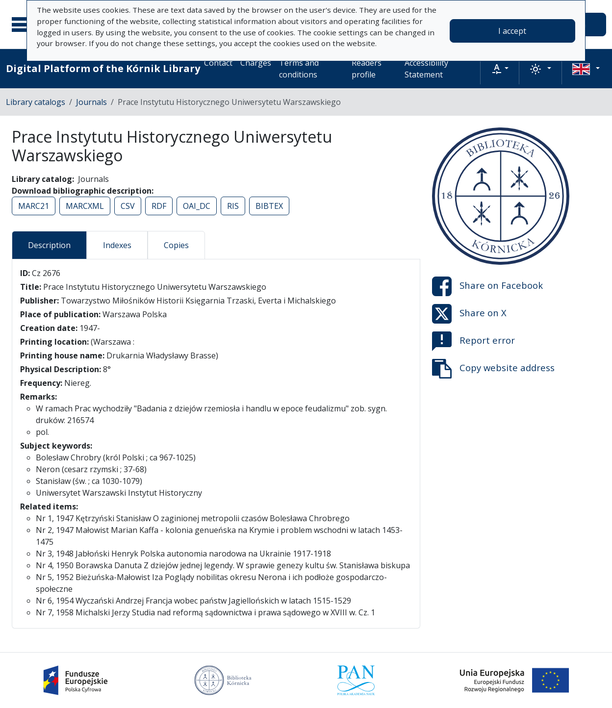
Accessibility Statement (426, 68)
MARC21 (33, 206)
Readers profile (367, 68)
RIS (233, 206)
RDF (159, 206)
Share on (487, 286)
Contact (218, 62)
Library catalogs (35, 102)
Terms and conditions (299, 68)
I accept (512, 30)
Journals (91, 102)
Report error (473, 341)
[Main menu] (24, 24)
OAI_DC (196, 206)
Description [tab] (49, 245)
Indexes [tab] (117, 245)
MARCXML (85, 206)
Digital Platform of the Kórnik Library (103, 68)
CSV (128, 206)
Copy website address (493, 369)
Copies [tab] (176, 245)
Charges (255, 62)
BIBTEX (269, 206)
